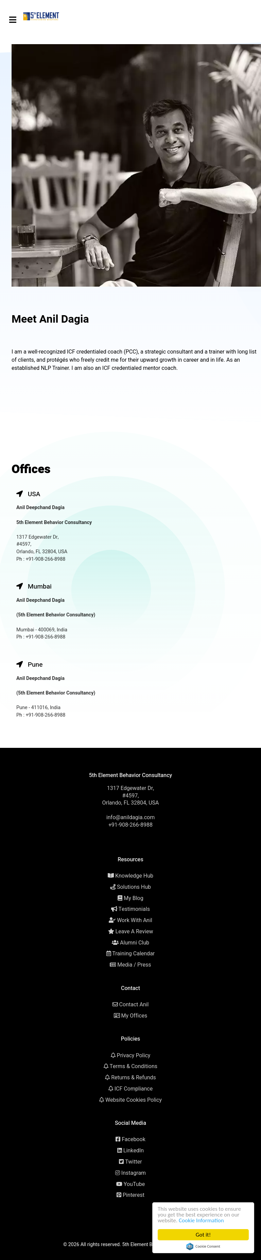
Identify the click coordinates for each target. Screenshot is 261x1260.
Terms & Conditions (134, 1066)
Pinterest (133, 1195)
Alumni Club (134, 943)
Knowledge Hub (134, 876)
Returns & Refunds (133, 1078)
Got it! (203, 1234)
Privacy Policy (134, 1055)
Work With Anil (134, 920)
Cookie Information (202, 1220)
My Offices (134, 1016)
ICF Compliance (134, 1089)
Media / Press (134, 965)
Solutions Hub (134, 887)
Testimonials (134, 909)
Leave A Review (134, 932)
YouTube (134, 1184)
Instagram (133, 1173)
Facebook (133, 1139)
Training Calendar (133, 954)
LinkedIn (133, 1151)
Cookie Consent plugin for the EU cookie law (204, 1246)
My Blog (133, 898)
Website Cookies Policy (133, 1100)
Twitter (133, 1162)
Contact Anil (134, 1005)
